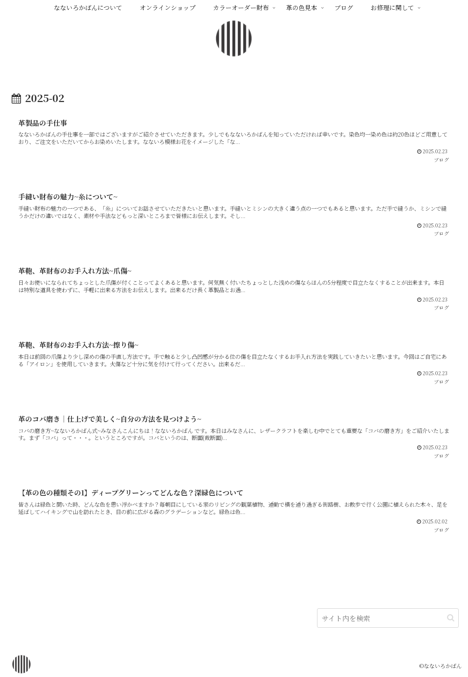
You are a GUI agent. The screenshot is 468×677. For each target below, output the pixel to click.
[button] (451, 617)
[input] (388, 618)
